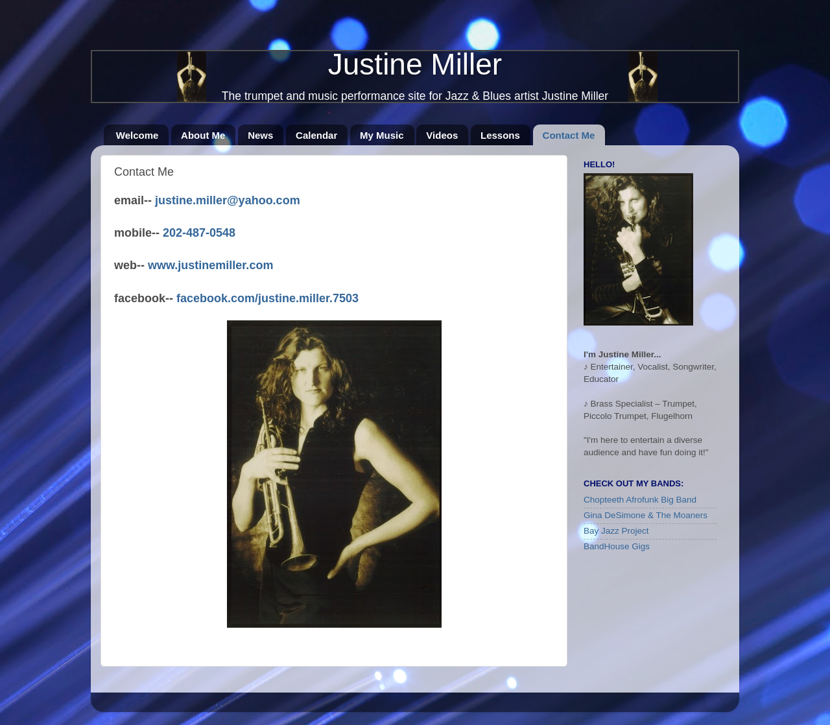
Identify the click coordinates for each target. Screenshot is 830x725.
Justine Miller (415, 64)
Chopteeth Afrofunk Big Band (640, 500)
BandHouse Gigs (617, 546)
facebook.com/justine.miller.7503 (267, 298)
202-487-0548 (199, 232)
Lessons (500, 135)
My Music (382, 135)
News (260, 135)
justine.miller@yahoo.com (227, 200)
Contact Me (569, 135)
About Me (203, 135)
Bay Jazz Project (616, 531)
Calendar (316, 135)
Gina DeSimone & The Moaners (645, 515)
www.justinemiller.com (210, 265)
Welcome (137, 135)
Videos (442, 135)
